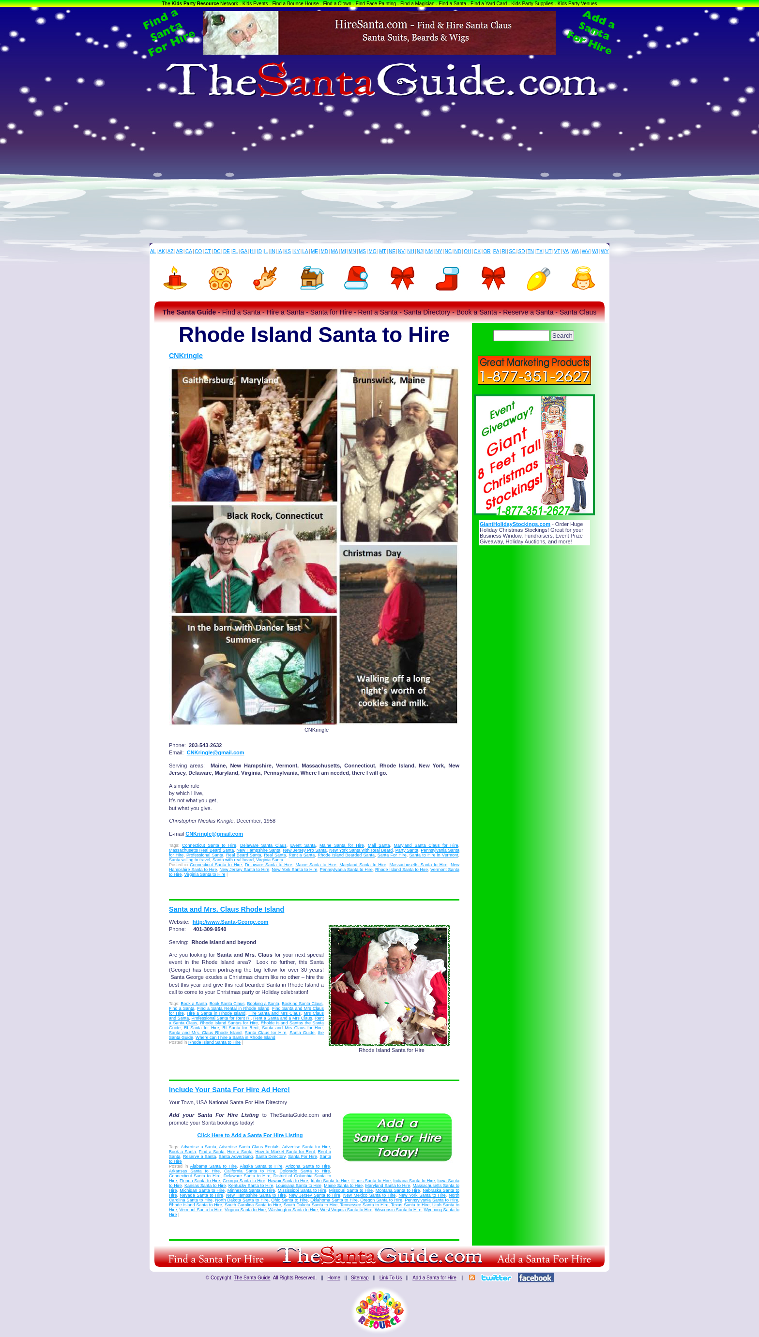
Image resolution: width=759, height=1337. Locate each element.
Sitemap (360, 1277)
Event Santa (303, 845)
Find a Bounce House (295, 3)
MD (325, 251)
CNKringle (186, 356)
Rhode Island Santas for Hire (229, 1023)
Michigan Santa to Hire (202, 1190)
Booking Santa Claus (302, 1003)
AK (161, 251)
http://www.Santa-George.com (231, 922)
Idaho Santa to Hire (330, 1180)
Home (333, 1277)
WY (604, 251)
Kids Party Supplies (532, 3)
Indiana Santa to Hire (414, 1180)
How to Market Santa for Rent (285, 1151)
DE (226, 251)
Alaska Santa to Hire (261, 1166)
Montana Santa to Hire (398, 1190)
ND (458, 251)
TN (531, 251)
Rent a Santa (301, 855)
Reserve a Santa (199, 1156)
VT (557, 251)
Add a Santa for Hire (434, 1277)
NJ (420, 251)
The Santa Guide (252, 1277)
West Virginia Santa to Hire (346, 1209)
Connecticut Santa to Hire (209, 845)
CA (188, 251)
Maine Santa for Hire (341, 845)
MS (362, 251)
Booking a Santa (263, 1003)
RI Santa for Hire (201, 1027)
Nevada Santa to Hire (201, 1195)
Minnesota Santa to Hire (251, 1190)
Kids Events (255, 3)
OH (467, 251)
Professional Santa (204, 855)
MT (382, 251)
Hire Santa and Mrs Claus (274, 1013)
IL (266, 251)
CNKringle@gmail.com (215, 752)
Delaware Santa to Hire (268, 864)
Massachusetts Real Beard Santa (201, 850)
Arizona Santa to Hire (308, 1166)
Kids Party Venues (577, 3)
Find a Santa (452, 3)
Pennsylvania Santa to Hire (346, 869)
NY (438, 251)
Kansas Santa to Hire (205, 1185)
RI (503, 251)
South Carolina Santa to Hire (253, 1204)
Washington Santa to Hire (293, 1209)
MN (352, 251)
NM (429, 251)
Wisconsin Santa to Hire (398, 1209)
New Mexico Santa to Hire (369, 1195)
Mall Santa (379, 845)
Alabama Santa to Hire (213, 1166)
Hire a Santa (240, 1151)
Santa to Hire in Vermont (433, 855)
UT (548, 251)
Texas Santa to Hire (410, 1204)
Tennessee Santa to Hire (364, 1204)
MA (334, 251)
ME (314, 251)
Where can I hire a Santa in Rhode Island (235, 1037)
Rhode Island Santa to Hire (401, 869)
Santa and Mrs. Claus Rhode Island (226, 909)
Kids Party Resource (195, 3)
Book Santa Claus (227, 1003)
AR (179, 251)
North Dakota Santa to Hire (242, 1200)
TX (539, 251)
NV (401, 251)
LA (305, 251)
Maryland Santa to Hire (362, 864)
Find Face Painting (376, 3)
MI (343, 251)
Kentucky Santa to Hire (250, 1185)
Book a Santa (194, 1003)
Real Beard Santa (243, 855)
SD (521, 251)
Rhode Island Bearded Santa (346, 855)
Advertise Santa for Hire (306, 1146)
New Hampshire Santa (259, 850)
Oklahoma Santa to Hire (334, 1200)
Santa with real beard (233, 859)
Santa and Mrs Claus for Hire (292, 1027)
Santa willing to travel (189, 859)
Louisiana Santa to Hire (298, 1185)
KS (288, 251)
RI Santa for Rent (240, 1027)
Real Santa (275, 855)
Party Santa (406, 850)
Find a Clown (337, 3)
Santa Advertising (236, 1156)
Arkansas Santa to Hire (194, 1171)
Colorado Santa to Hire (305, 1171)
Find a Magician (417, 3)
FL (235, 251)
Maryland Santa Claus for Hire (426, 845)
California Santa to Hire (249, 1171)
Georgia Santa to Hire (244, 1180)
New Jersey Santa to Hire (244, 869)
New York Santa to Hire (295, 869)
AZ (170, 251)
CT (208, 251)
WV (586, 251)
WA (575, 251)
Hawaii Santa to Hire (288, 1180)
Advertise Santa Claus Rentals (249, 1146)
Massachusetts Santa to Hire (419, 864)
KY (296, 251)
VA (566, 251)
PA (496, 251)
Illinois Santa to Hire (371, 1180)
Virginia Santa (269, 859)
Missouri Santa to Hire (351, 1190)
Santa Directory (271, 1156)
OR (487, 251)
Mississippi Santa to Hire (302, 1190)
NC (448, 251)
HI (252, 251)
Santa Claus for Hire (266, 1032)
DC (216, 251)
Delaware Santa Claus (263, 845)
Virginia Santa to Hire (205, 874)
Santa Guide (302, 1032)
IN (272, 251)
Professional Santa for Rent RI (220, 1018)
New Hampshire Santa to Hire (256, 1195)
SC (512, 251)
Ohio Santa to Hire (289, 1200)
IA (279, 251)
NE (392, 251)
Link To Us (391, 1277)
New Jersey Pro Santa (304, 850)
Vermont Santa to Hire (201, 1209)
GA (244, 251)
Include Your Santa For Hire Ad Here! (229, 1090)
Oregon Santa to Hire (381, 1200)
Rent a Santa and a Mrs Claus (282, 1018)
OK (477, 251)
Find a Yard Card (489, 3)
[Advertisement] (379, 171)
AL (153, 251)
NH (410, 251)
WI (595, 251)
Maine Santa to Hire (315, 864)
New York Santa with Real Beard (361, 850)
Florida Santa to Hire (200, 1180)
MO (373, 251)
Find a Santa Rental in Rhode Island (233, 1008)
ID (259, 251)
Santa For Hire (392, 855)
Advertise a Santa (198, 1146)
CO (198, 251)
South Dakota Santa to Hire (310, 1204)
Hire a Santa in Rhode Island (216, 1013)
